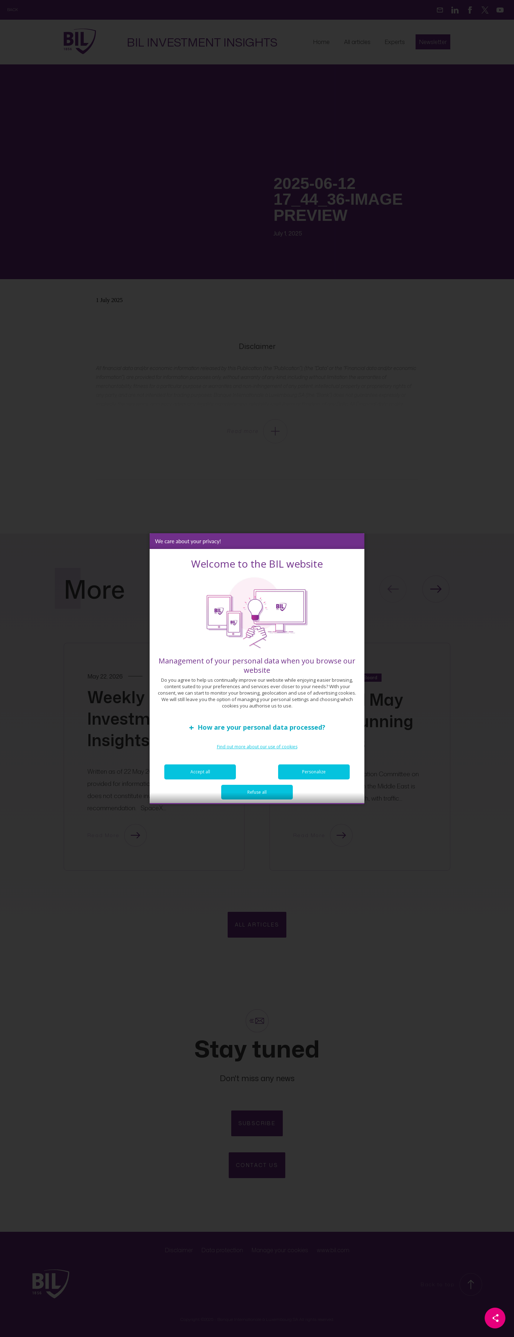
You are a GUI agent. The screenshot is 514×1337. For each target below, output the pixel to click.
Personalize (314, 775)
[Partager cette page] (495, 1318)
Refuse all (257, 796)
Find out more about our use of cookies (257, 750)
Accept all (200, 775)
